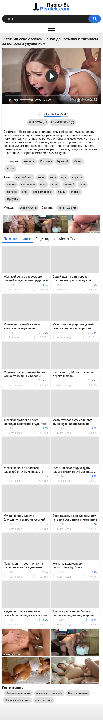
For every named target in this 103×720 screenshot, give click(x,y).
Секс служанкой (78, 693)
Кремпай (62, 161)
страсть (77, 177)
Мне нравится (34, 115)
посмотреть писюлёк (49, 693)
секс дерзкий (43, 700)
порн (83, 184)
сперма (11, 184)
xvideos (75, 191)
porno (54, 184)
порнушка (13, 199)
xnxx (25, 191)
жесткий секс (24, 177)
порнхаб (69, 184)
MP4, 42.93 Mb (67, 207)
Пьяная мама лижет (17, 700)
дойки (61, 191)
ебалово (12, 191)
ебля (53, 177)
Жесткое (29, 161)
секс (43, 184)
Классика (46, 161)
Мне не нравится (40, 115)
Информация (38, 122)
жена (41, 177)
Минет (78, 161)
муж (64, 177)
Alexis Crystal (28, 207)
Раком (10, 168)
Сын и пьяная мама (18, 693)
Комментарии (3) (62, 122)
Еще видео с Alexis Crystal (58, 239)
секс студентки (42, 191)
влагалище (28, 184)
